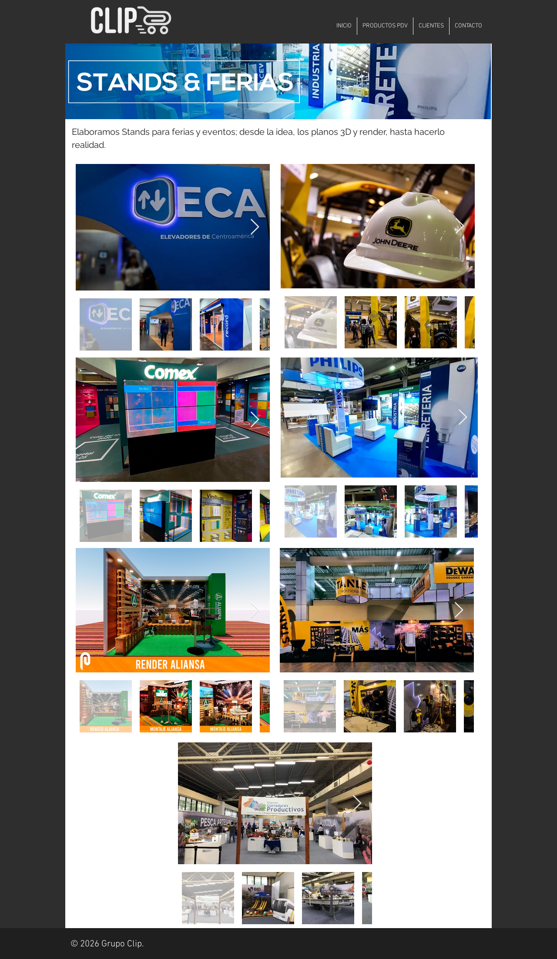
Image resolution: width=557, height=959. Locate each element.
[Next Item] (255, 227)
